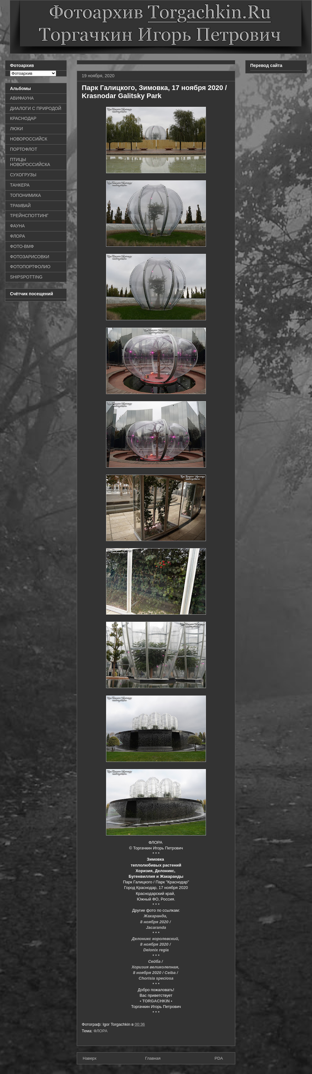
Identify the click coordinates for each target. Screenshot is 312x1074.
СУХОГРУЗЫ (23, 174)
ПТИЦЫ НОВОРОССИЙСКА (30, 162)
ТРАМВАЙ (20, 205)
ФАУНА (17, 225)
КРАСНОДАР (23, 118)
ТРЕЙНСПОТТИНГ (29, 215)
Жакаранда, (156, 916)
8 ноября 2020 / (156, 922)
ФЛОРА (101, 1031)
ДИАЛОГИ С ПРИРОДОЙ (35, 108)
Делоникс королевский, (156, 938)
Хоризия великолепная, (156, 967)
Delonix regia (156, 950)
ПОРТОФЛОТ (23, 149)
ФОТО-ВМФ (22, 246)
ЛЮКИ (16, 128)
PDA (219, 1058)
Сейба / (156, 961)
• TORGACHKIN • (156, 1001)
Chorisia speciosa (156, 978)
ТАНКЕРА (20, 185)
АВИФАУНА (22, 98)
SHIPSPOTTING (26, 276)
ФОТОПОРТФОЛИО (30, 266)
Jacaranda (156, 927)
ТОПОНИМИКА (25, 195)
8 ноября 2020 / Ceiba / (156, 972)
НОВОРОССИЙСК (28, 138)
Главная (152, 1058)
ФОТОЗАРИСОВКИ (29, 256)
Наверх (89, 1058)
